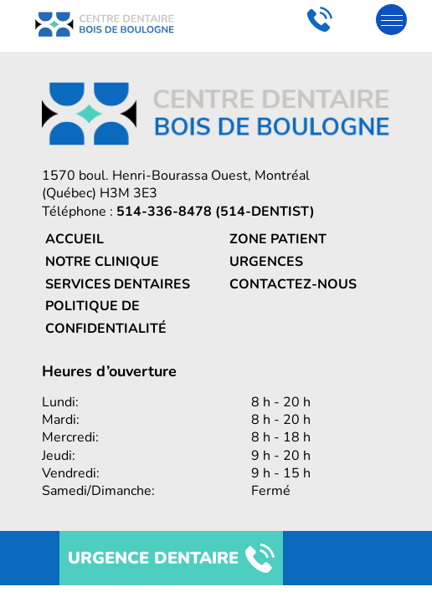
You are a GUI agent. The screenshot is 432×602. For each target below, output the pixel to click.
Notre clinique (102, 262)
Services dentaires (117, 284)
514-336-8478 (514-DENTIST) (215, 211)
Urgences (266, 262)
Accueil (74, 239)
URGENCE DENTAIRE (171, 558)
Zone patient (278, 239)
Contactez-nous (293, 284)
